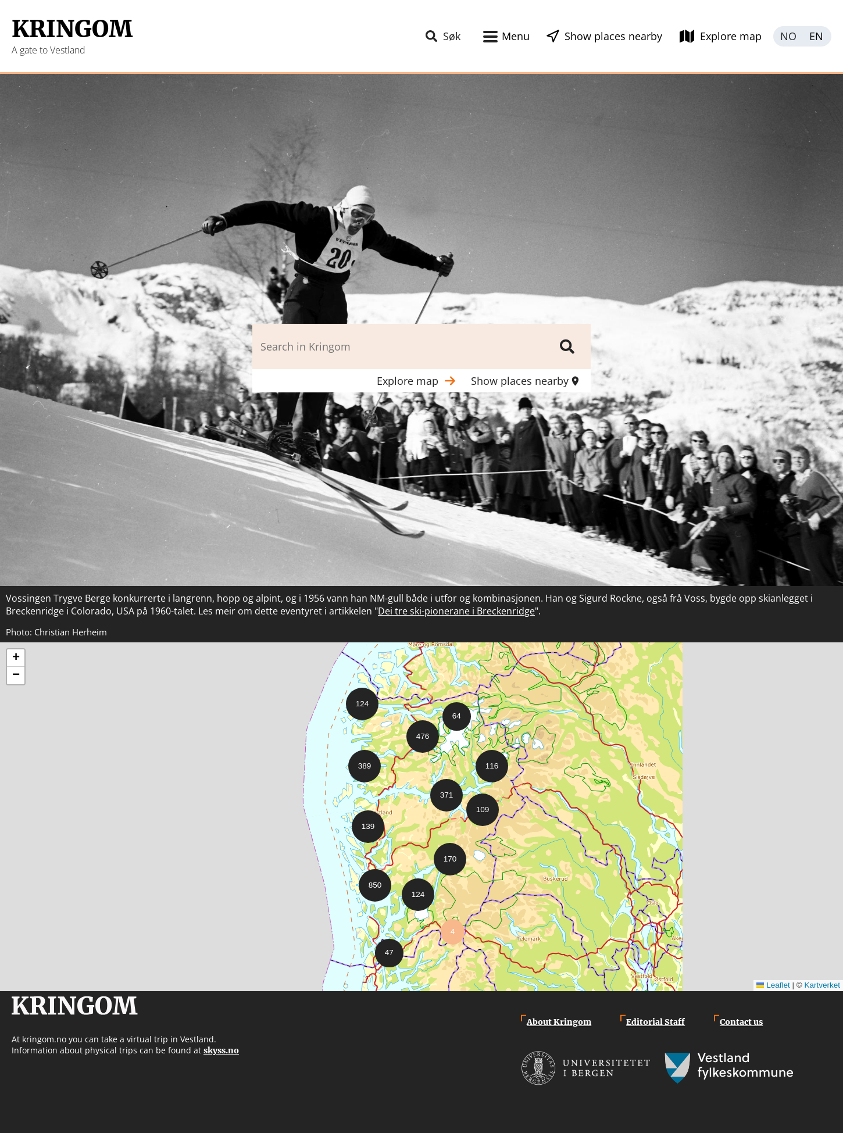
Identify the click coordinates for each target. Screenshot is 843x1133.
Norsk (787, 36)
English (816, 36)
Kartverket (822, 985)
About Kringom (559, 1022)
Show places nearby (613, 36)
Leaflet (773, 985)
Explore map (731, 36)
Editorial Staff (655, 1022)
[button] (357, 699)
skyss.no (221, 1050)
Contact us (741, 1022)
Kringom (72, 29)
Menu (516, 36)
